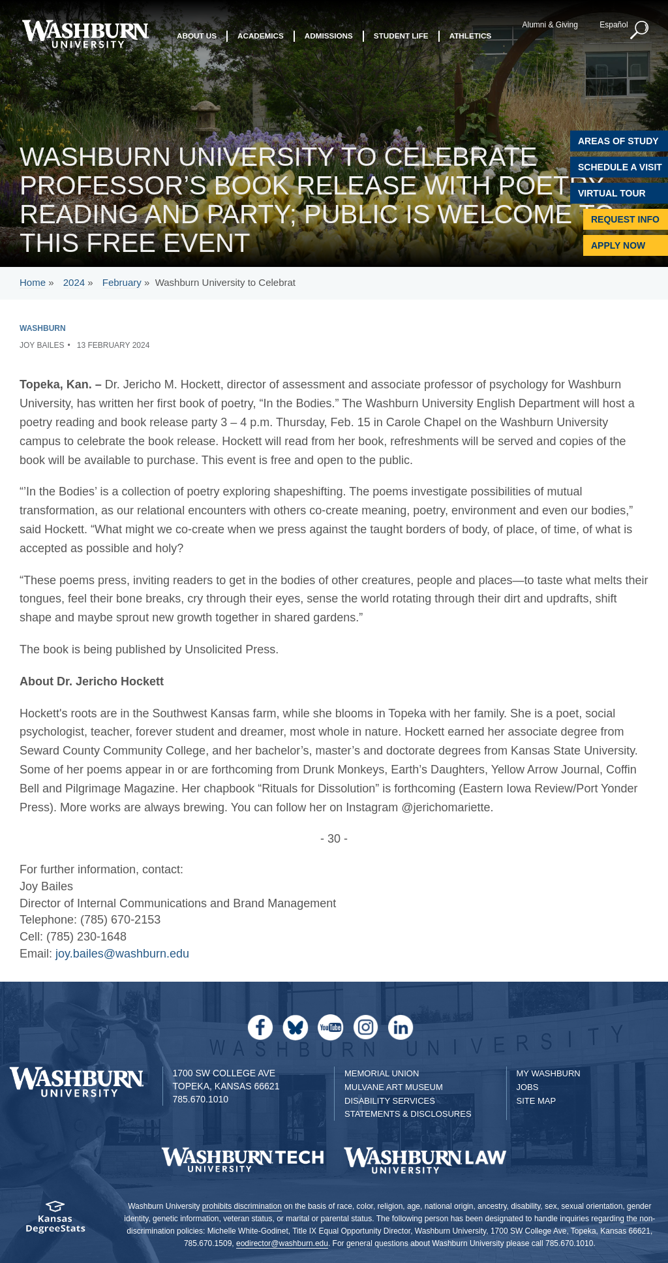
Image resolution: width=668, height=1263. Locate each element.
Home (33, 282)
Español (612, 24)
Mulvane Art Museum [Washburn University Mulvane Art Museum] (393, 1087)
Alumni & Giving (549, 24)
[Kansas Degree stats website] (56, 1221)
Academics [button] (260, 37)
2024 (74, 282)
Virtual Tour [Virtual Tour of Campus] (612, 193)
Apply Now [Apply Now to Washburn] (618, 245)
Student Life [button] (401, 37)
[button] (638, 30)
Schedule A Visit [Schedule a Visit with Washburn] (620, 167)
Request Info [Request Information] (625, 219)
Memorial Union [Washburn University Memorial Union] (381, 1073)
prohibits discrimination (242, 1206)
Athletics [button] (470, 37)
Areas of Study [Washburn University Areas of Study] (618, 141)
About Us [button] (197, 37)
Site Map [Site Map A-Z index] (536, 1101)
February (122, 282)
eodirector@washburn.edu (282, 1243)
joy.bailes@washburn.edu (122, 953)
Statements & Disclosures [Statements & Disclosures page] (408, 1114)
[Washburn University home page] (85, 34)
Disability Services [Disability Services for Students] (389, 1101)
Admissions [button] (329, 37)
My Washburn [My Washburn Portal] (549, 1073)
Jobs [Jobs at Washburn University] (528, 1087)
